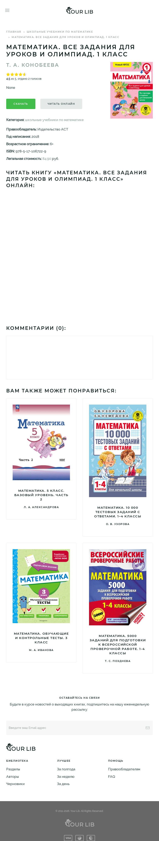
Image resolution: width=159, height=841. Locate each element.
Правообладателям (124, 769)
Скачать (20, 103)
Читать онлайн (61, 103)
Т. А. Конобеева (32, 65)
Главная (13, 31)
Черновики (15, 784)
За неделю (66, 776)
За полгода (66, 769)
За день (63, 784)
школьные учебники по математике (60, 31)
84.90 (46, 159)
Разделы (13, 769)
